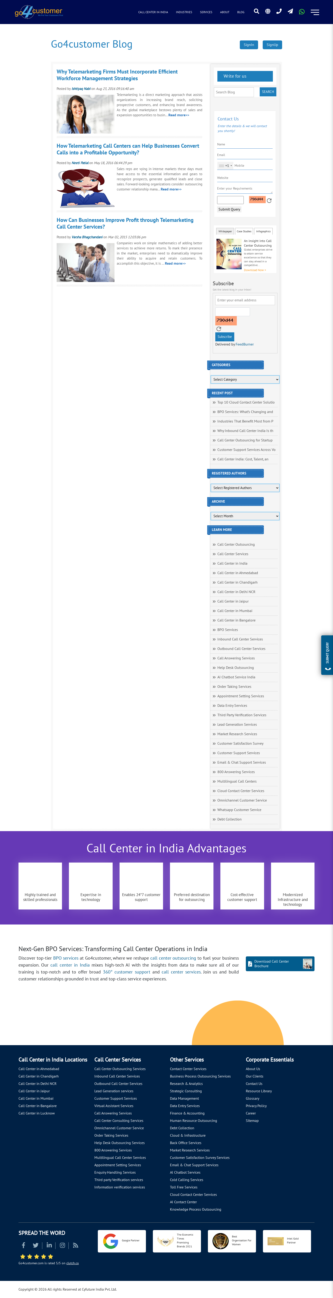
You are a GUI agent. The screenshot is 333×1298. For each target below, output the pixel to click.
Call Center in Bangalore (236, 620)
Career (251, 1113)
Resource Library (259, 1091)
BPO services (66, 958)
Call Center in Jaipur (233, 601)
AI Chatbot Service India (236, 677)
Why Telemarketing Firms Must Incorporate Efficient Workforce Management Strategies (117, 75)
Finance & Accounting (187, 1113)
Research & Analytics (186, 1084)
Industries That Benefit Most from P (245, 421)
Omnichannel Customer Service (242, 800)
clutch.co (72, 1263)
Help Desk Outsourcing (235, 668)
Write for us (234, 76)
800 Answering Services (236, 772)
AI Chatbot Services (185, 1172)
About (224, 12)
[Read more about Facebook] (23, 1246)
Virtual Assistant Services (113, 1106)
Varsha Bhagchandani (86, 237)
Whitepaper (225, 231)
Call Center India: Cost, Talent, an (242, 459)
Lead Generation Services (237, 724)
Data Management (184, 1098)
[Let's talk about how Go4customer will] (255, 1024)
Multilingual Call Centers (237, 781)
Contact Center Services (188, 1069)
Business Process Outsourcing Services (200, 1076)
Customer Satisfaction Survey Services (200, 1158)
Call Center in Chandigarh (237, 582)
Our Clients (254, 1076)
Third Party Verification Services (241, 715)
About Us (253, 1069)
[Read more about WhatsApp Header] (302, 13)
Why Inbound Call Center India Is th (245, 431)
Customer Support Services (238, 753)
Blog (240, 12)
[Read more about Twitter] (36, 1246)
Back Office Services (185, 1143)
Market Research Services (237, 734)
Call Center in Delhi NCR (236, 592)
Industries (184, 12)
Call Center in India (153, 12)
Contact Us (254, 1084)
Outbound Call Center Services (241, 649)
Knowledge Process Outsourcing (195, 1209)
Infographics (263, 231)
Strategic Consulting (186, 1091)
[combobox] (225, 166)
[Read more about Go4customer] (39, 12)
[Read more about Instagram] (62, 1246)
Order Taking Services (234, 687)
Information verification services (119, 1187)
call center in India (70, 965)
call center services (181, 972)
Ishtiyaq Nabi (80, 89)
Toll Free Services (183, 1187)
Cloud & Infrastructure (188, 1135)
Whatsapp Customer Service (239, 810)
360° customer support (126, 972)
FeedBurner (245, 344)
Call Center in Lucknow (36, 1113)
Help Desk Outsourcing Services (119, 1143)
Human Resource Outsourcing (193, 1121)
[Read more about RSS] (75, 1246)
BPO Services (227, 630)
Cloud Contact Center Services (240, 791)
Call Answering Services (236, 658)
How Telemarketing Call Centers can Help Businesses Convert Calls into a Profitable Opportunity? (128, 149)
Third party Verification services (118, 1180)
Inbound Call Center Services (240, 639)
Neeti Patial (79, 163)
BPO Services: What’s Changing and (245, 412)
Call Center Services (232, 554)
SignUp (272, 45)
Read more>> (178, 115)
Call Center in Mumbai (234, 611)
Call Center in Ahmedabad (237, 573)
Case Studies (244, 231)
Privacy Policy (256, 1106)
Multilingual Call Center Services (120, 1158)
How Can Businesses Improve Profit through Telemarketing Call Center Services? (125, 223)
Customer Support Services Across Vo (246, 450)
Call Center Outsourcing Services (120, 1069)
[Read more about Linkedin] (49, 1246)
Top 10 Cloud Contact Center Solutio (246, 402)
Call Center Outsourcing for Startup (245, 440)
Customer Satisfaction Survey (240, 743)
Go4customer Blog (92, 44)
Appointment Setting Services (240, 696)
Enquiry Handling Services (115, 1172)
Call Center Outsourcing (236, 544)
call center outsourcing (173, 958)
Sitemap (252, 1121)
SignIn (249, 45)
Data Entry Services (232, 706)
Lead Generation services (113, 1091)
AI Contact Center (183, 1202)
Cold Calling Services (186, 1180)
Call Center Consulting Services (118, 1121)
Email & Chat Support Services (241, 762)
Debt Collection (229, 819)
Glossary (252, 1098)
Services (206, 12)
